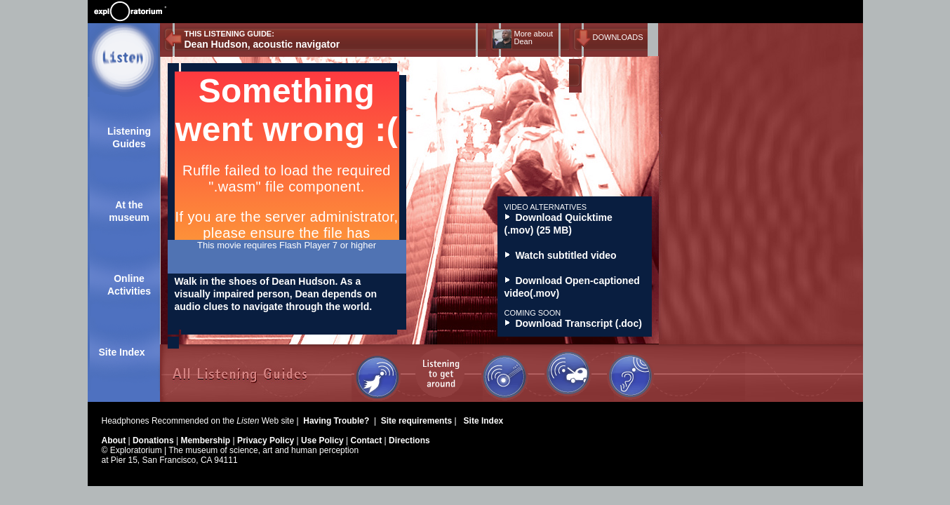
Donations (154, 440)
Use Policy (323, 440)
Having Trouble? (337, 421)
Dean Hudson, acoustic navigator (262, 44)
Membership (206, 440)
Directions (409, 440)
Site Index (122, 352)
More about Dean (534, 37)
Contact (367, 440)
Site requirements (418, 421)
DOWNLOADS (618, 37)
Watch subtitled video (560, 255)
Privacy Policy (267, 440)
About (115, 440)
